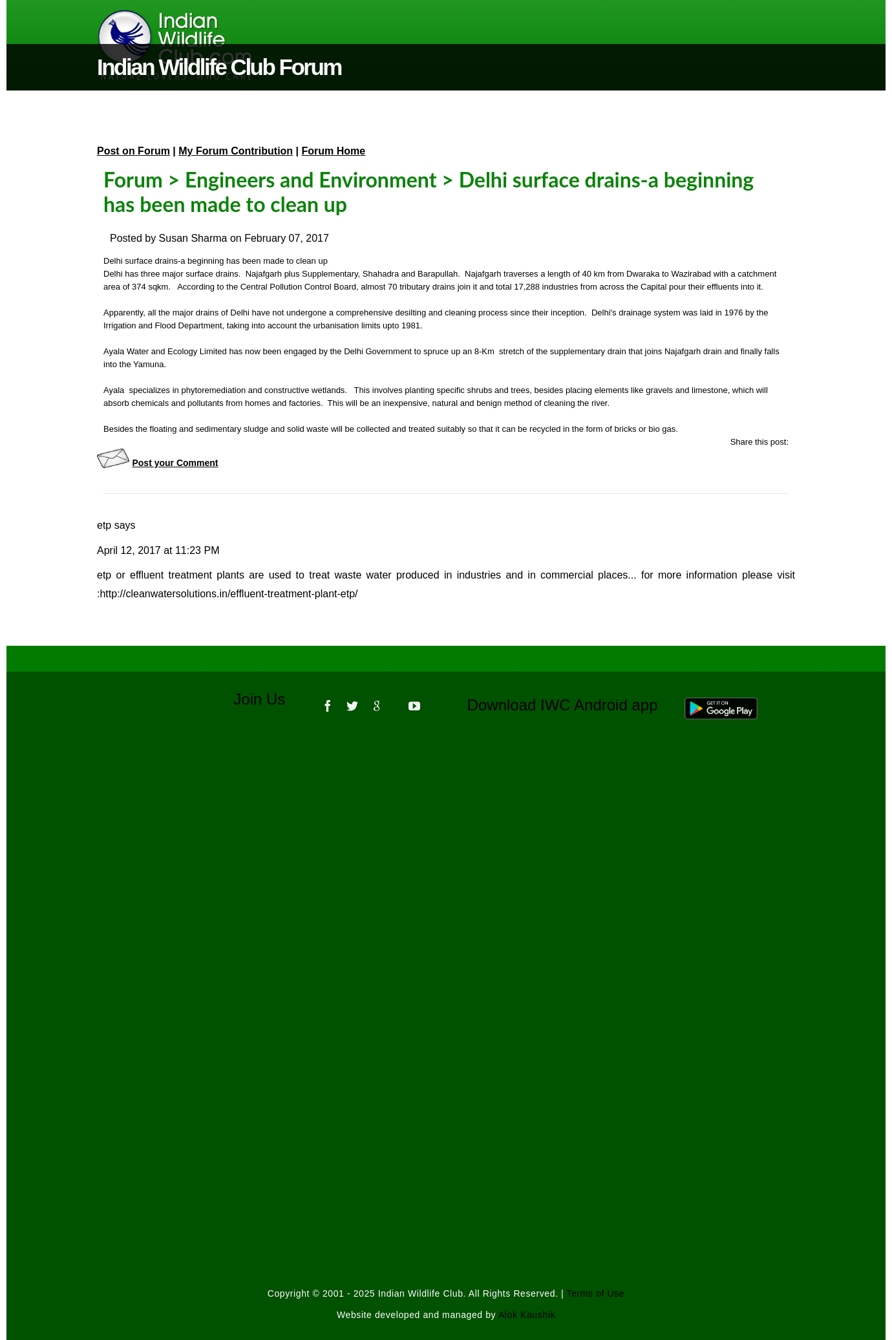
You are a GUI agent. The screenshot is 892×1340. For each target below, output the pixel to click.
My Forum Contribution (235, 150)
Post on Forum (133, 150)
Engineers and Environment (311, 179)
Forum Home (334, 150)
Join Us (268, 699)
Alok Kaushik (526, 1315)
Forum (133, 179)
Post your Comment (175, 463)
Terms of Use (596, 1293)
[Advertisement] (446, 904)
